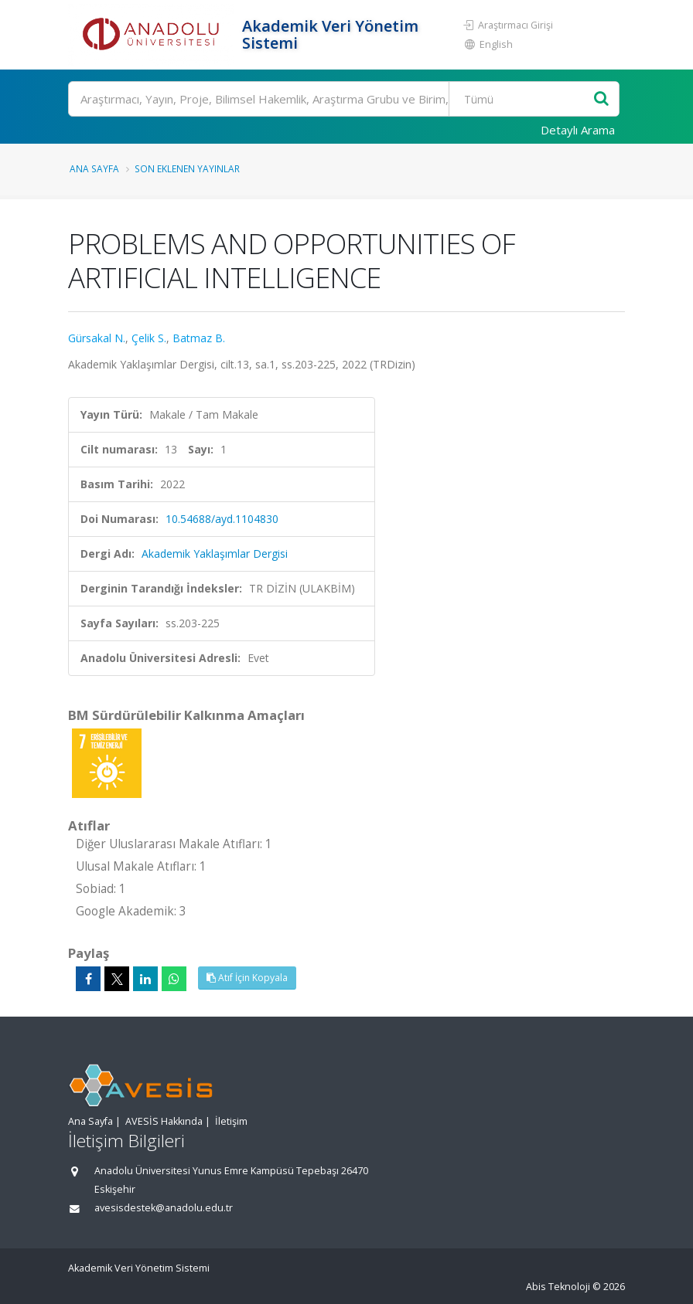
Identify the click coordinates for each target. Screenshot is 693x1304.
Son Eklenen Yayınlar (187, 168)
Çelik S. (148, 338)
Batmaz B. (198, 338)
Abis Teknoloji (558, 1286)
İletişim (231, 1121)
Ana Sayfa (94, 168)
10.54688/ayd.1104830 (222, 518)
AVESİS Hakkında (164, 1121)
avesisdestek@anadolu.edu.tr (163, 1207)
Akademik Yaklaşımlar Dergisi (215, 553)
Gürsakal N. (96, 338)
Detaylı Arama (578, 130)
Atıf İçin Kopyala (247, 977)
